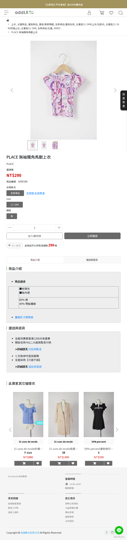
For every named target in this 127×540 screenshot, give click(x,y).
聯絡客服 (69, 488)
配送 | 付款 (13, 507)
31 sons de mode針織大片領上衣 (28, 448)
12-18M (15, 204)
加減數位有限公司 (30, 532)
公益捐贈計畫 (71, 507)
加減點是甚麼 (14, 503)
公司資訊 (69, 521)
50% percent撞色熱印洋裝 (98, 448)
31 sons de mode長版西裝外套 (63, 448)
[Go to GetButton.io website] (119, 537)
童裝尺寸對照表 (24, 317)
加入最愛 (14, 245)
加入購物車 (34, 236)
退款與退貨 (35, 366)
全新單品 (15, 193)
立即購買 (92, 236)
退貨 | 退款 (13, 512)
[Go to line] (119, 530)
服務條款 (69, 516)
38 (63, 452)
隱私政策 (69, 512)
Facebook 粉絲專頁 (17, 476)
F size (28, 452)
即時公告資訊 (71, 503)
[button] (115, 90)
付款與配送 (35, 349)
